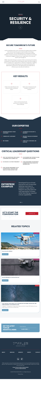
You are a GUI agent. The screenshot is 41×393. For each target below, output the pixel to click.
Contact (37, 366)
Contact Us (32, 213)
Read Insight (5, 258)
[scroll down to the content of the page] (20, 20)
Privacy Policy (20, 388)
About (3, 366)
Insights (20, 366)
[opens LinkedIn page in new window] (18, 373)
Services (12, 366)
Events (29, 366)
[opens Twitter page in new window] (22, 373)
